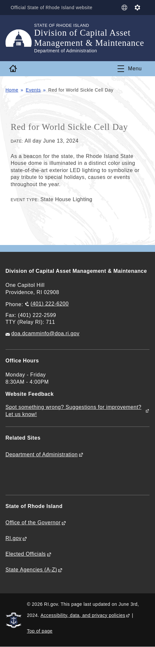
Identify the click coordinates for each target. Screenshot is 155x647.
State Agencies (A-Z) (31, 569)
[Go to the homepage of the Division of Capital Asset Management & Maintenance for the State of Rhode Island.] (20, 38)
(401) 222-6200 (50, 303)
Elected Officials (26, 554)
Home (12, 90)
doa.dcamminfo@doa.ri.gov (45, 333)
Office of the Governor (33, 522)
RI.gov (14, 538)
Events (33, 90)
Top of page (40, 631)
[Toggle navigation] (129, 68)
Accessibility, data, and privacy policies (83, 615)
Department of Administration (42, 454)
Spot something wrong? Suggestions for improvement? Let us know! (74, 410)
